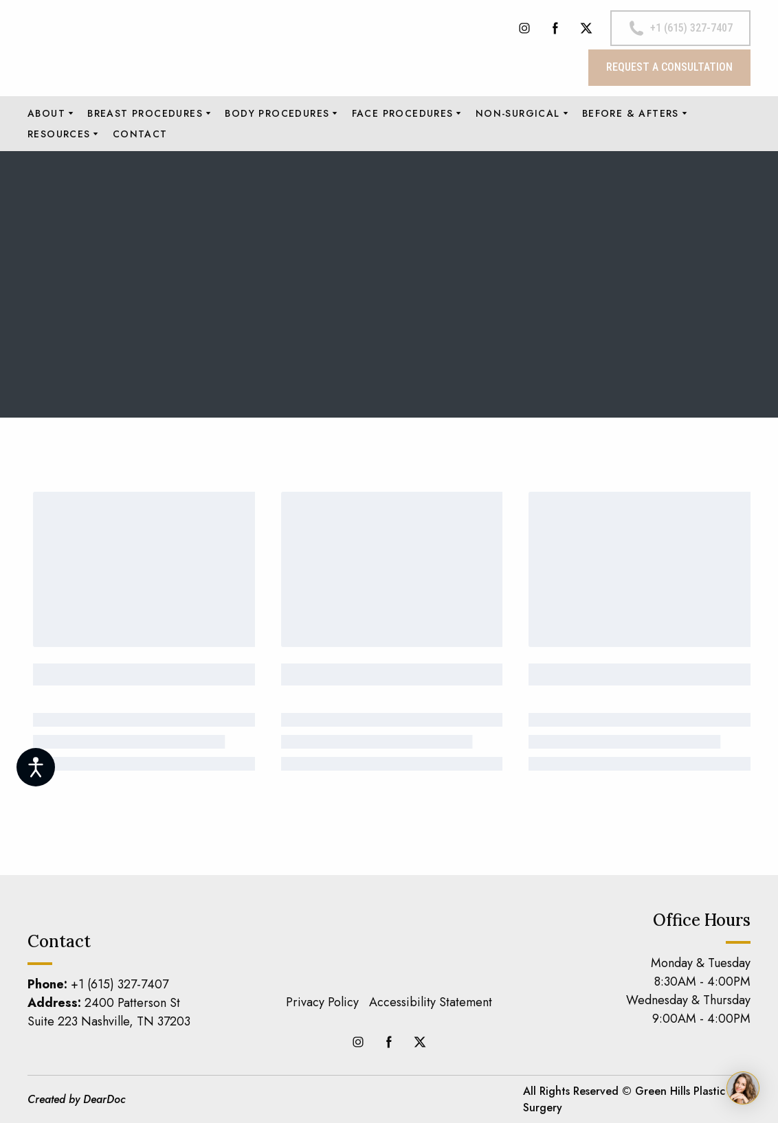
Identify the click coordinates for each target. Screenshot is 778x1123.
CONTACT (140, 134)
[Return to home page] (137, 48)
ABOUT (46, 113)
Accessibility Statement (430, 1002)
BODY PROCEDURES (277, 113)
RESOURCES (59, 134)
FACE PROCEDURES (403, 113)
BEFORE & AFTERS (630, 113)
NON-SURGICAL (518, 113)
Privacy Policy (322, 1002)
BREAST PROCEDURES (145, 113)
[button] (524, 28)
